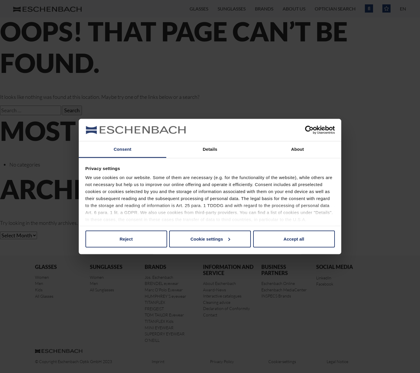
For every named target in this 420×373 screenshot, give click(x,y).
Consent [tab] (123, 149)
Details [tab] (210, 149)
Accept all (294, 238)
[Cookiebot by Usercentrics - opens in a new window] (309, 130)
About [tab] (297, 149)
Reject (126, 238)
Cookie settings (210, 238)
